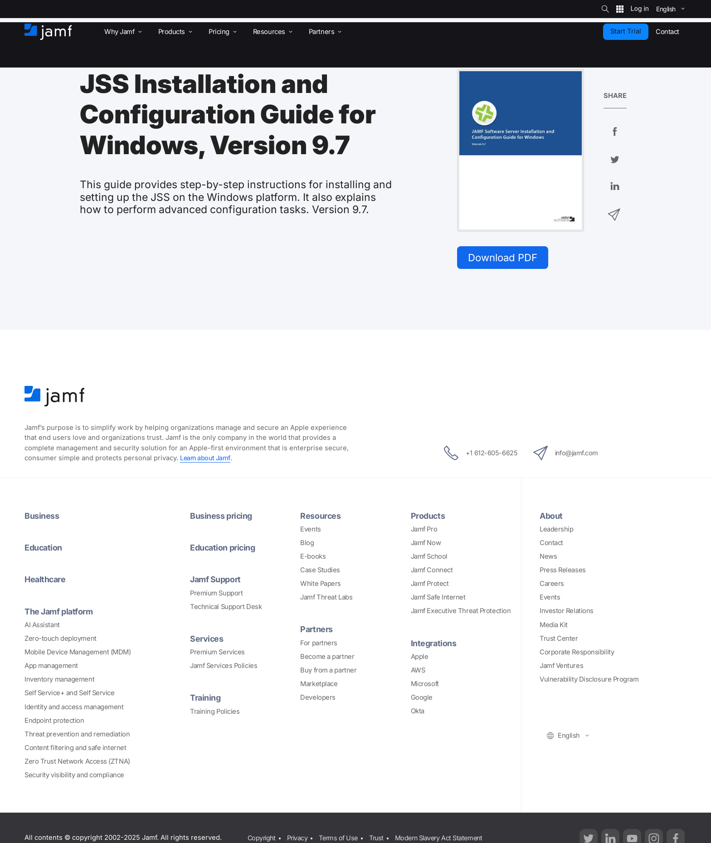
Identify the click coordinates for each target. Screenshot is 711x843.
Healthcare (46, 580)
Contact (551, 544)
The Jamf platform (59, 612)
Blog (307, 544)
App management (51, 666)
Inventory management (59, 680)
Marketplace (318, 685)
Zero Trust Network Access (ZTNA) (77, 762)
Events (310, 530)
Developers (318, 698)
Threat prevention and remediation (77, 735)
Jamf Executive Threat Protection (461, 612)
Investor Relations (567, 612)
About (552, 516)
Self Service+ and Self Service (69, 693)
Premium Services (217, 652)
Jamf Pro (424, 530)
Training (205, 698)
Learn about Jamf (206, 459)
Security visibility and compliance (74, 775)
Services (207, 639)
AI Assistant (42, 625)
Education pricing (224, 548)
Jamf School (429, 557)
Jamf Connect (432, 571)
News (548, 557)
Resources (320, 516)
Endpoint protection (54, 721)
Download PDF (505, 257)
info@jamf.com (568, 454)
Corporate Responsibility (577, 652)
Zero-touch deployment (60, 639)
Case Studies (320, 571)
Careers (552, 584)
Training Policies (214, 711)
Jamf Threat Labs (326, 598)
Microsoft (425, 685)
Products (428, 516)
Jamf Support (216, 580)
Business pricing (221, 516)
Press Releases (563, 571)
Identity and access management (74, 707)
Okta (417, 712)
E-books (313, 557)
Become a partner (327, 657)
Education (43, 548)
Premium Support (216, 594)
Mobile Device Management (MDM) (77, 652)
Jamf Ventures (561, 667)
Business (41, 516)
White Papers (320, 584)
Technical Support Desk (226, 607)
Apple (420, 657)
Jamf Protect (430, 584)
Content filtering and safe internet (75, 748)
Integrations (434, 643)
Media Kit (554, 625)
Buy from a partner (328, 671)
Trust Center (559, 639)
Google (422, 698)
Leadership (557, 530)
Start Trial (625, 31)
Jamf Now (426, 544)
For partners (318, 643)
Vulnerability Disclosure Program (589, 680)
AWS (418, 671)
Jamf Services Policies (223, 666)
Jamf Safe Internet (438, 598)
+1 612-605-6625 (478, 454)
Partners (316, 630)
